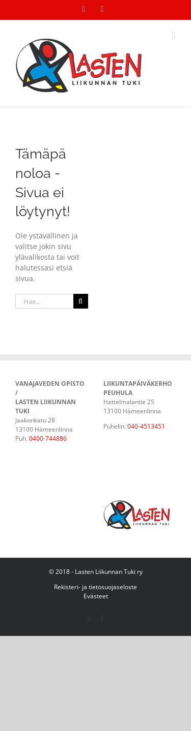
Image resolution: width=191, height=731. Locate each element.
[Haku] (80, 301)
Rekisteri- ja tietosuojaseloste (95, 587)
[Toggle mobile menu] (174, 36)
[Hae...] (44, 301)
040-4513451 (146, 426)
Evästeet (96, 596)
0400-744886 (48, 438)
